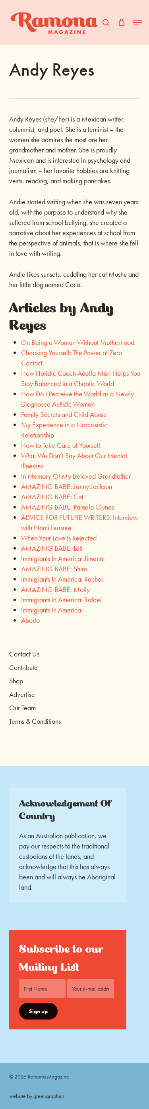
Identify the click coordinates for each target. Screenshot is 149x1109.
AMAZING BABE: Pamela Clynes (67, 507)
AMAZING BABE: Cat (52, 496)
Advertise (22, 694)
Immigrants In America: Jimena (62, 558)
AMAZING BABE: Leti (52, 548)
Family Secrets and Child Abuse (64, 414)
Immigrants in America (51, 609)
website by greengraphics (36, 1095)
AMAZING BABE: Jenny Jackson (66, 486)
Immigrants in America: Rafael (61, 599)
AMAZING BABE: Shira (54, 568)
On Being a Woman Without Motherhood (77, 342)
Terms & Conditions (35, 721)
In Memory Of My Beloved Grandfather (76, 476)
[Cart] (121, 22)
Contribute (23, 667)
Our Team (22, 707)
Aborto (30, 620)
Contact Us (24, 653)
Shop (16, 680)
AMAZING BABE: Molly (55, 589)
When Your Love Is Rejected (59, 537)
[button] (137, 23)
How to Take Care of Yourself (60, 445)
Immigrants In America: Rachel (62, 579)
